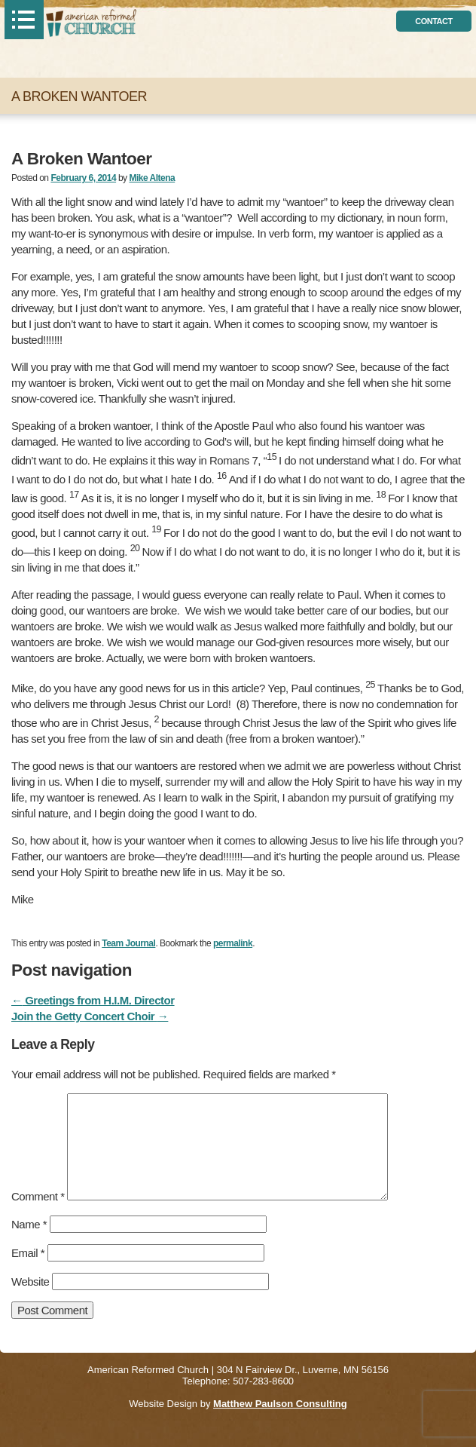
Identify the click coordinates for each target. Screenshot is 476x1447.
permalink (232, 943)
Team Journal (128, 943)
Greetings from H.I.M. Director (93, 1000)
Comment (38, 1196)
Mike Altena (152, 178)
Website (30, 1281)
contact (433, 21)
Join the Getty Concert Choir (89, 1016)
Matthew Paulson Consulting (280, 1403)
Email (27, 1252)
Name (29, 1224)
